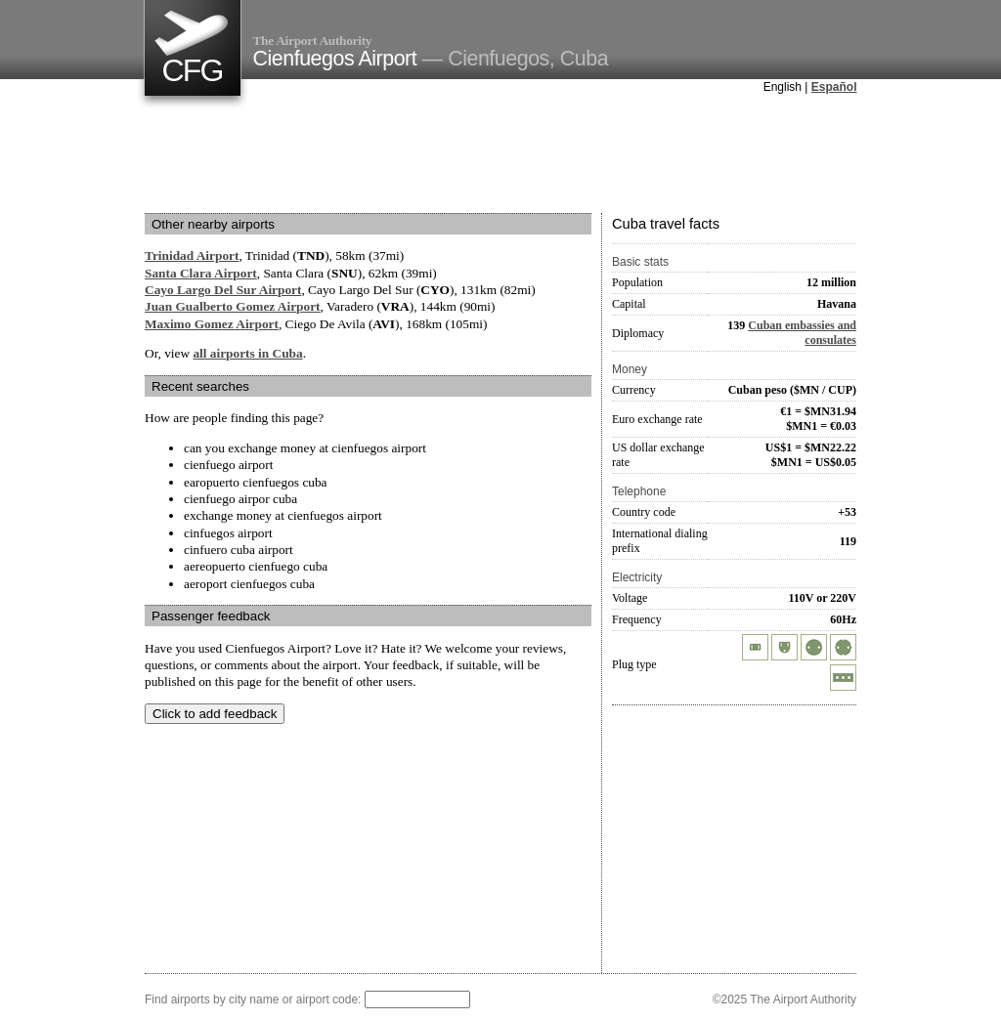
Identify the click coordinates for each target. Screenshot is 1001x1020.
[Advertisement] (500, 155)
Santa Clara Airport (201, 273)
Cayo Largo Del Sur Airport (223, 289)
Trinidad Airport (192, 255)
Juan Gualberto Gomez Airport (233, 306)
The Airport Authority (312, 40)
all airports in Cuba (247, 353)
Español (834, 87)
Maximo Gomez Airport (212, 324)
